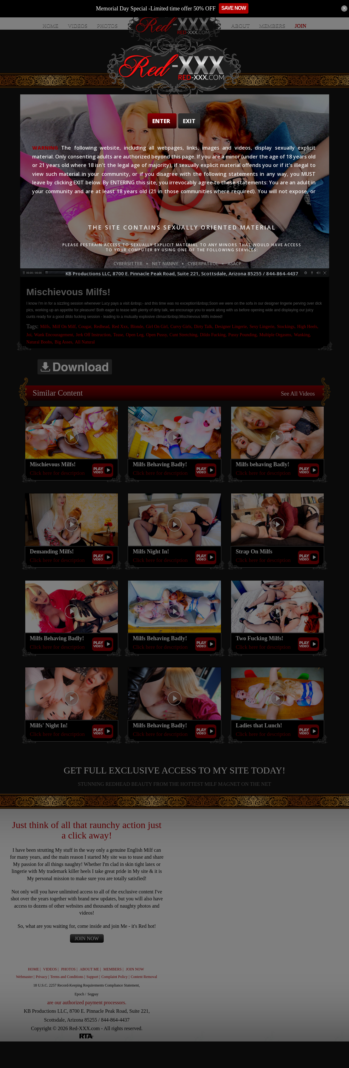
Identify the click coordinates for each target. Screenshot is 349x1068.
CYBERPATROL (203, 263)
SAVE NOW (240, 8)
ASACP (234, 263)
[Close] (344, 8)
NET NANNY (165, 263)
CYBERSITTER (128, 263)
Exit (189, 121)
